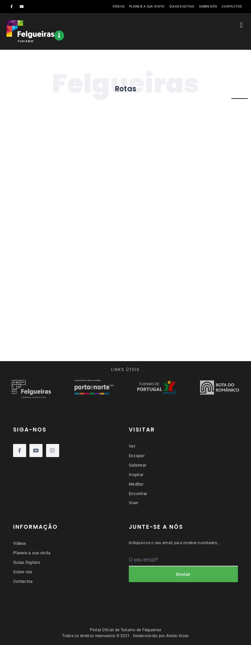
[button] (241, 25)
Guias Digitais (181, 6)
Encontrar (138, 492)
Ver (132, 446)
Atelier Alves (177, 634)
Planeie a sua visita (147, 6)
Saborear (137, 464)
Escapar (136, 455)
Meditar (136, 483)
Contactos (232, 6)
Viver (133, 501)
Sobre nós (208, 6)
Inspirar (136, 473)
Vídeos (118, 6)
